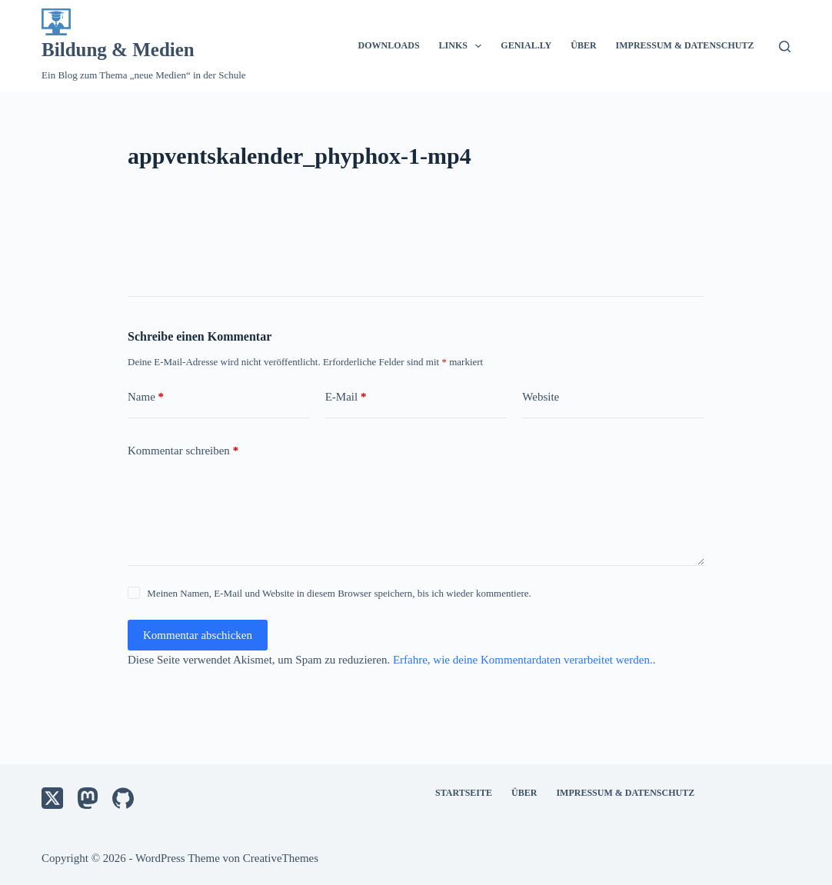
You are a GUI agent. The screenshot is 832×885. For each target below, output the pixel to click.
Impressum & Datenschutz (685, 45)
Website (540, 397)
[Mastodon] (87, 798)
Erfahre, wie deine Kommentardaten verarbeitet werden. (523, 660)
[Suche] (784, 46)
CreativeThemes (280, 858)
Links (463, 46)
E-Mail (346, 397)
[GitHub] (123, 798)
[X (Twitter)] (52, 798)
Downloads (389, 45)
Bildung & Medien (118, 49)
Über (583, 45)
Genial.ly (526, 45)
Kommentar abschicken (197, 635)
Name (146, 397)
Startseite (463, 792)
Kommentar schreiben (183, 451)
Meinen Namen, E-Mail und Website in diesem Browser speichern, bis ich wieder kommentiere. (339, 593)
